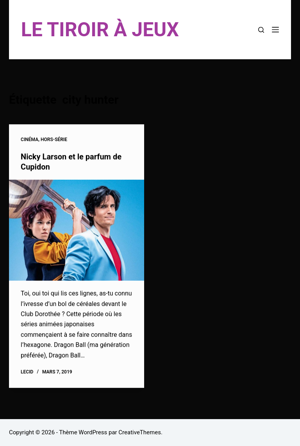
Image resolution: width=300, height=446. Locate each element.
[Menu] (275, 29)
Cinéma (29, 140)
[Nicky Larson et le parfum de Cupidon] (76, 230)
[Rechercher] (261, 30)
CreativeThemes (139, 432)
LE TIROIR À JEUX (100, 29)
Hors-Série (54, 140)
